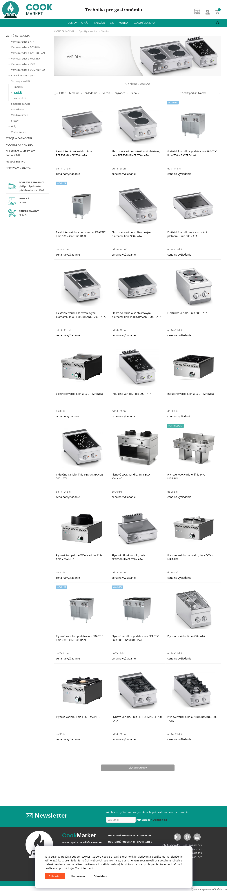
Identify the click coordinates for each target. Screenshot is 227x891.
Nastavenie (78, 876)
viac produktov (138, 767)
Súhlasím (54, 876)
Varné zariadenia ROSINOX (25, 47)
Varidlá (18, 92)
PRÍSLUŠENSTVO (16, 161)
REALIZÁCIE (99, 22)
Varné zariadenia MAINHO (25, 58)
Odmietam (100, 876)
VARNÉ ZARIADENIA (18, 35)
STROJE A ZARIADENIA (19, 138)
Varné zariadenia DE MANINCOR (28, 69)
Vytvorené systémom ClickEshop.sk (209, 889)
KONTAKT (124, 22)
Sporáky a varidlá (20, 81)
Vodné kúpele (18, 132)
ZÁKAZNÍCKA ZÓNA (144, 22)
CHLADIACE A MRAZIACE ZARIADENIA (20, 153)
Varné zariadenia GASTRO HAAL (28, 53)
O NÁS (84, 22)
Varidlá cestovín (19, 115)
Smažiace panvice (20, 103)
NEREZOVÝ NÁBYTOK (18, 168)
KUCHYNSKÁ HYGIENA (19, 144)
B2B (112, 22)
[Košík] (220, 11)
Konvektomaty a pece (23, 75)
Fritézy (15, 120)
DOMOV (72, 22)
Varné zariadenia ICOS (23, 64)
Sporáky (18, 86)
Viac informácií (84, 868)
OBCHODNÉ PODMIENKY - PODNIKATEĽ (129, 835)
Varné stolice (21, 98)
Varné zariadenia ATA (22, 41)
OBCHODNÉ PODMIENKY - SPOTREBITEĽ (130, 841)
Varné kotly (17, 109)
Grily (13, 126)
